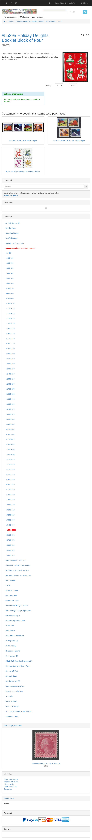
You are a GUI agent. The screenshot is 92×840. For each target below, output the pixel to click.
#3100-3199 (10, 409)
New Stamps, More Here (13, 726)
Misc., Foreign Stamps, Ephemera (18, 611)
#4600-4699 (10, 485)
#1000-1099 (10, 303)
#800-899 (10, 293)
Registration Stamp (13, 651)
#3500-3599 (10, 429)
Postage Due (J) (12, 641)
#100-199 (10, 258)
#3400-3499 (10, 424)
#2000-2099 (10, 354)
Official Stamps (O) (13, 616)
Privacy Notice (9, 784)
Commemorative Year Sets (16, 560)
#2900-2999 (10, 399)
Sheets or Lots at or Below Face (17, 666)
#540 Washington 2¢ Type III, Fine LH (46, 763)
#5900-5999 (10, 550)
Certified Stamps (12, 238)
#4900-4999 (10, 500)
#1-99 (8, 253)
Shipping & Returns (11, 782)
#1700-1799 (10, 339)
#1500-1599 (10, 329)
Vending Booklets (12, 716)
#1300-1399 (10, 318)
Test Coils (9, 696)
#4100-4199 (10, 459)
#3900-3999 (10, 449)
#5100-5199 (10, 510)
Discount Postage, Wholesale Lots (18, 575)
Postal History (11, 646)
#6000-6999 (10, 555)
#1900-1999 (10, 349)
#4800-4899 (10, 495)
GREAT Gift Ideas (12, 600)
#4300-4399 (10, 470)
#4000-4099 (10, 454)
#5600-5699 (10, 535)
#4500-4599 (10, 480)
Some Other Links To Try (66, 3)
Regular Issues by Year (14, 691)
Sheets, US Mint (12, 671)
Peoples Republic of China (15, 621)
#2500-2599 (10, 379)
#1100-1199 (10, 308)
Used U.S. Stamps (12, 706)
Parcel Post (10, 626)
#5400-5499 (10, 525)
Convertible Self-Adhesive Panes (18, 565)
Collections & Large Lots (15, 243)
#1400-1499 (10, 323)
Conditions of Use (10, 787)
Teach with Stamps (11, 779)
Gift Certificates (11, 595)
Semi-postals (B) (12, 656)
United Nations (11, 701)
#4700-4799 (10, 490)
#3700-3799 (10, 439)
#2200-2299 (10, 364)
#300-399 (10, 268)
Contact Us (8, 789)
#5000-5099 (10, 505)
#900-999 (10, 298)
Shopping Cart (9, 798)
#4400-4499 (10, 475)
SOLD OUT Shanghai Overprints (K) (19, 661)
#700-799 (10, 288)
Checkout (24, 17)
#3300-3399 (10, 419)
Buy (72, 85)
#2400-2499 (10, 374)
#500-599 (10, 278)
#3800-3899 (10, 444)
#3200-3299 (10, 414)
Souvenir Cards (11, 676)
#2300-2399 (10, 369)
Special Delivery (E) (13, 681)
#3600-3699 (10, 434)
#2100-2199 (10, 359)
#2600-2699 (10, 384)
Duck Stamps (10, 580)
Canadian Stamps (12, 233)
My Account (37, 17)
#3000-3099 (10, 404)
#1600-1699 (10, 334)
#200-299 (10, 263)
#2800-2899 (10, 394)
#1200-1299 (10, 313)
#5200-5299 (10, 515)
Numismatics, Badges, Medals (17, 606)
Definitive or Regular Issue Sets (17, 570)
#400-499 (10, 273)
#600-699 (10, 283)
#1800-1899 (10, 344)
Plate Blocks (10, 631)
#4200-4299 (10, 465)
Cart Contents (10, 17)
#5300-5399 (10, 520)
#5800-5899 (10, 545)
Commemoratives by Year (15, 686)
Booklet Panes (11, 228)
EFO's (8, 585)
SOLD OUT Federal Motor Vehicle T (19, 711)
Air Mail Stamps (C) (13, 223)
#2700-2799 (10, 389)
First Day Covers (12, 590)
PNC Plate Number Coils (15, 636)
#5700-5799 (10, 540)
